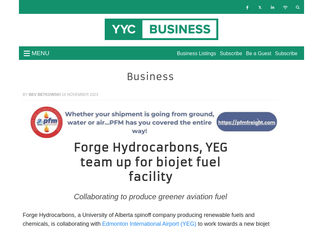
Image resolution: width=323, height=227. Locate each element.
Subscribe (286, 53)
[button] (42, 122)
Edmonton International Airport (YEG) (149, 224)
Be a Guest (258, 53)
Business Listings (196, 53)
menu (36, 53)
